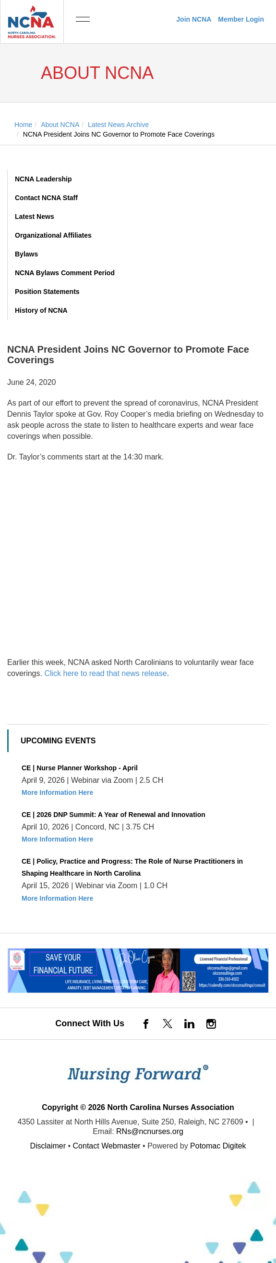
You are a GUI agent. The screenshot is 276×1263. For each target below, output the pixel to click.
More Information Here (57, 792)
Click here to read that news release (105, 673)
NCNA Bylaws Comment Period (65, 273)
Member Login (241, 19)
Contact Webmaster (107, 1146)
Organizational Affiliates (53, 235)
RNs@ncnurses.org (149, 1131)
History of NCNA (41, 310)
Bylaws (26, 254)
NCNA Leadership (43, 179)
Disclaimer (48, 1146)
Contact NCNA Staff (46, 198)
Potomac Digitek (218, 1146)
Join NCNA (193, 19)
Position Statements (47, 291)
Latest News (34, 216)
